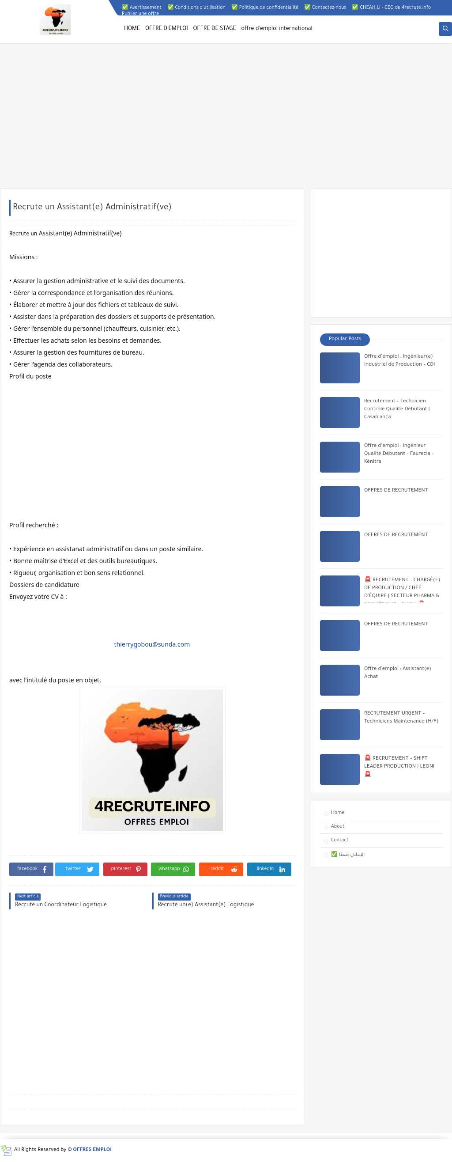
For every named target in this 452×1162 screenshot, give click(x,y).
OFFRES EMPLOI (92, 1150)
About (337, 826)
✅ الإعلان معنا (348, 855)
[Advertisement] (226, 120)
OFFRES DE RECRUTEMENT (396, 491)
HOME (132, 29)
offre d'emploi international (277, 29)
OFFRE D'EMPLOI (166, 29)
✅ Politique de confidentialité (264, 8)
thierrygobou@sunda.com (152, 644)
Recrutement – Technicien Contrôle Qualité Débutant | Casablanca (397, 409)
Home (337, 813)
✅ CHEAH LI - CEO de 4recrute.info (391, 8)
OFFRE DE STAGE (214, 29)
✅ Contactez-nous (325, 8)
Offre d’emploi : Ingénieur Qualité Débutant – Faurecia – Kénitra (399, 454)
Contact (339, 840)
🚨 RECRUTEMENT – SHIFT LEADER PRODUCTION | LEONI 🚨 (399, 767)
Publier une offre (140, 14)
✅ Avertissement (142, 8)
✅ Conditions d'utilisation (196, 8)
